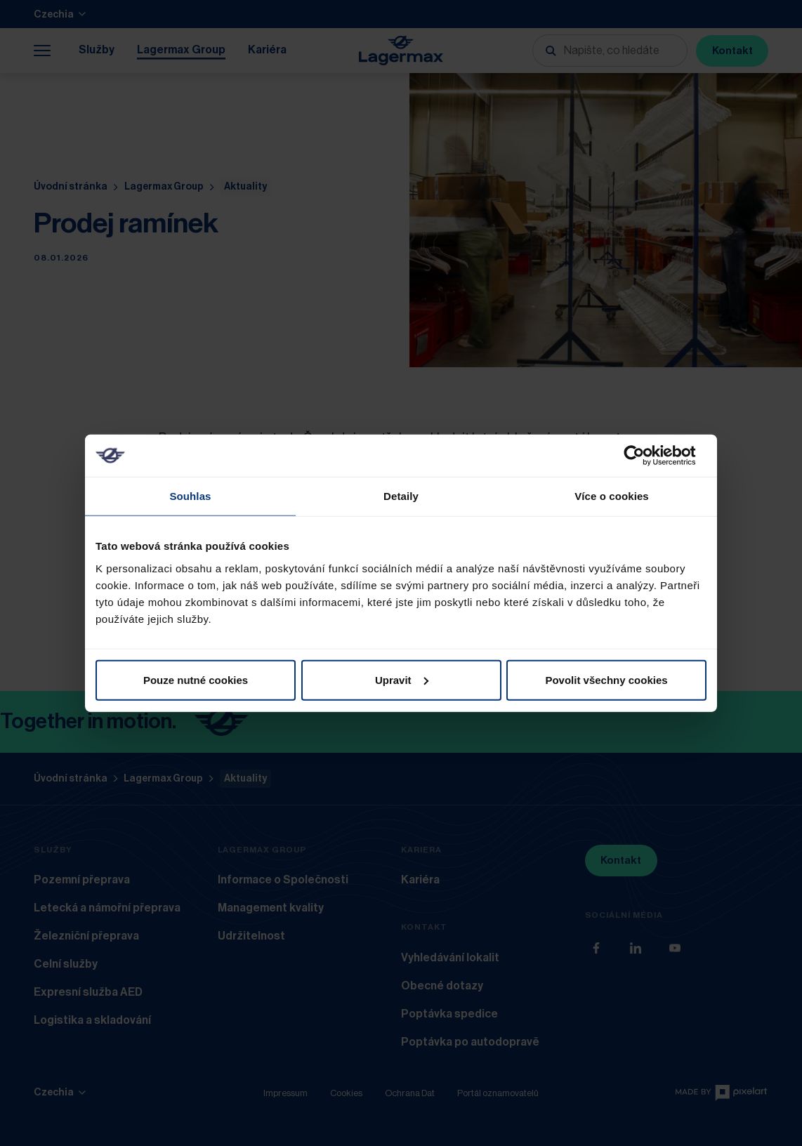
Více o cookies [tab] (611, 496)
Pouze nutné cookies (195, 679)
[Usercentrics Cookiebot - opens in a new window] (645, 455)
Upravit (401, 679)
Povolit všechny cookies (606, 679)
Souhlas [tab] (190, 496)
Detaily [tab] (401, 496)
